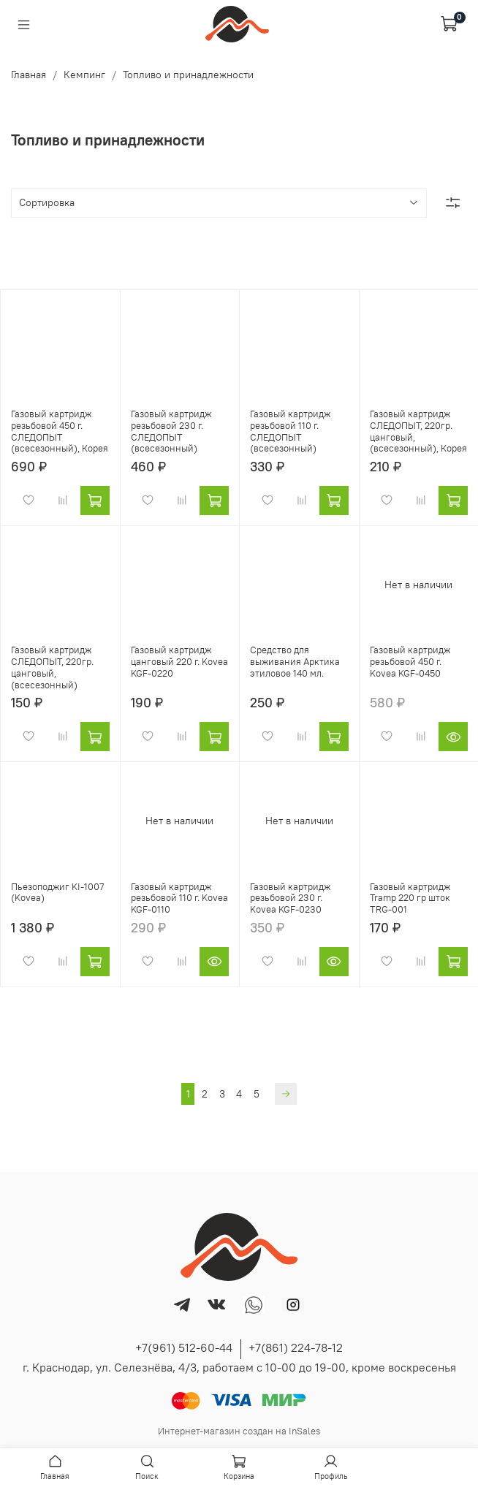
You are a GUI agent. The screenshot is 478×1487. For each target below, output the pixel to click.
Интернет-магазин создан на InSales (239, 1431)
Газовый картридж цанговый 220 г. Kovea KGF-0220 (179, 661)
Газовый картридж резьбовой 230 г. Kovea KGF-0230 (290, 898)
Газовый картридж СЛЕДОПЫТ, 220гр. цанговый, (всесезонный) (52, 667)
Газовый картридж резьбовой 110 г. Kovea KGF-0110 (179, 898)
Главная (28, 74)
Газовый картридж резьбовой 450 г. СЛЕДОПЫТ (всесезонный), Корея (59, 431)
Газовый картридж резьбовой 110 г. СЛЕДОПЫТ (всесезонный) (290, 431)
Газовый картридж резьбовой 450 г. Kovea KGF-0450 (410, 661)
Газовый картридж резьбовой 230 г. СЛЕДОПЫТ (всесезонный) (171, 431)
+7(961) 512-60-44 (183, 1347)
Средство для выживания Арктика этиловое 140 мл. (295, 661)
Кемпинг (84, 74)
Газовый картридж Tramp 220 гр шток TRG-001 (410, 898)
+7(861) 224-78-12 (296, 1347)
